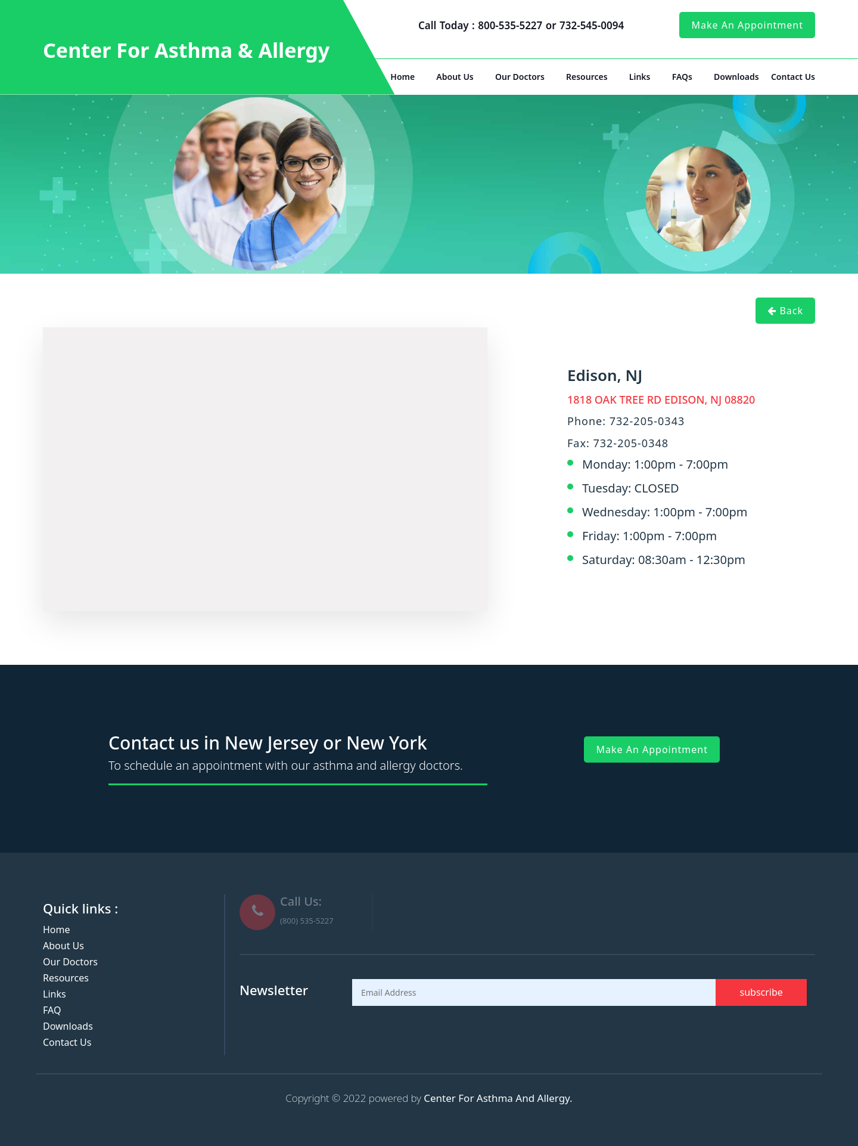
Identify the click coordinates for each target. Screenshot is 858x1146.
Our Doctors (520, 76)
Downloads (736, 76)
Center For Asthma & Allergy (186, 50)
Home (402, 76)
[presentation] (442, 1035)
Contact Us (793, 76)
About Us (454, 76)
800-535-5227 (512, 25)
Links (640, 76)
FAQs (682, 76)
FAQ (52, 1010)
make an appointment (747, 25)
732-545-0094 (591, 25)
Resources (587, 76)
